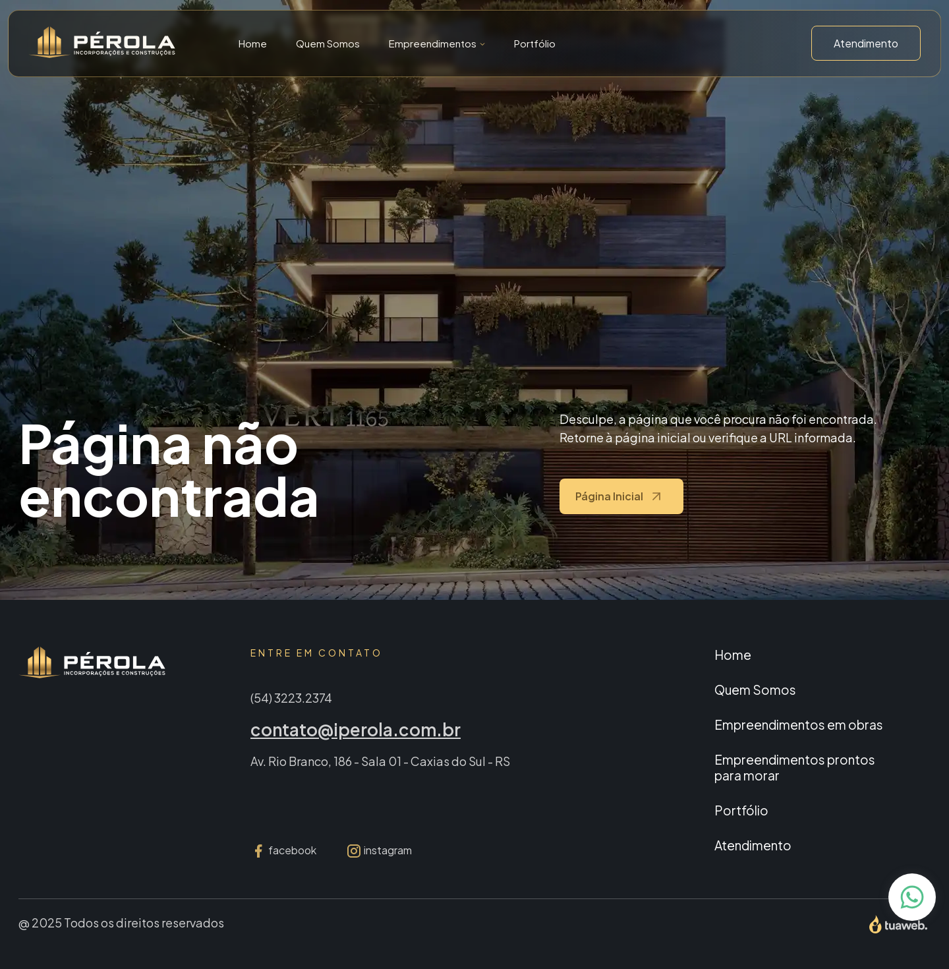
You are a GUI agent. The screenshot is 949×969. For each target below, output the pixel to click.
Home (253, 43)
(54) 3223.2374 (291, 697)
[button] (437, 43)
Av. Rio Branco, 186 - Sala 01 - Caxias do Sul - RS (380, 761)
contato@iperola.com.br (355, 729)
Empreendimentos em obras (798, 724)
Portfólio (535, 43)
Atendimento (866, 43)
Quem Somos (328, 43)
